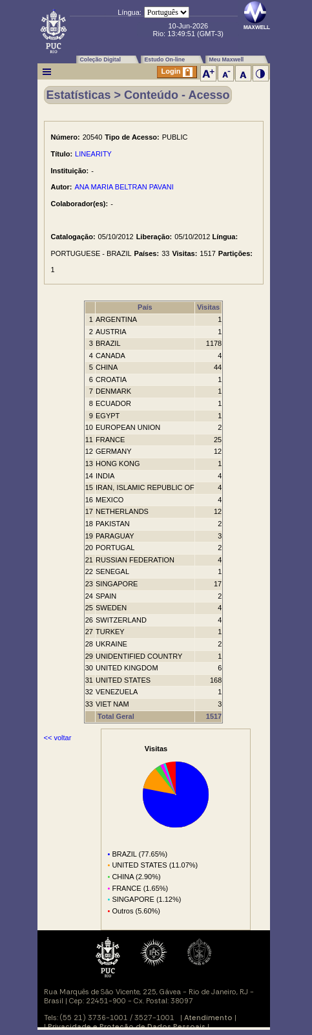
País (145, 307)
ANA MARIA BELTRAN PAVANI (124, 187)
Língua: (129, 12)
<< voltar (58, 738)
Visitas (208, 307)
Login (176, 72)
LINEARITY (93, 154)
